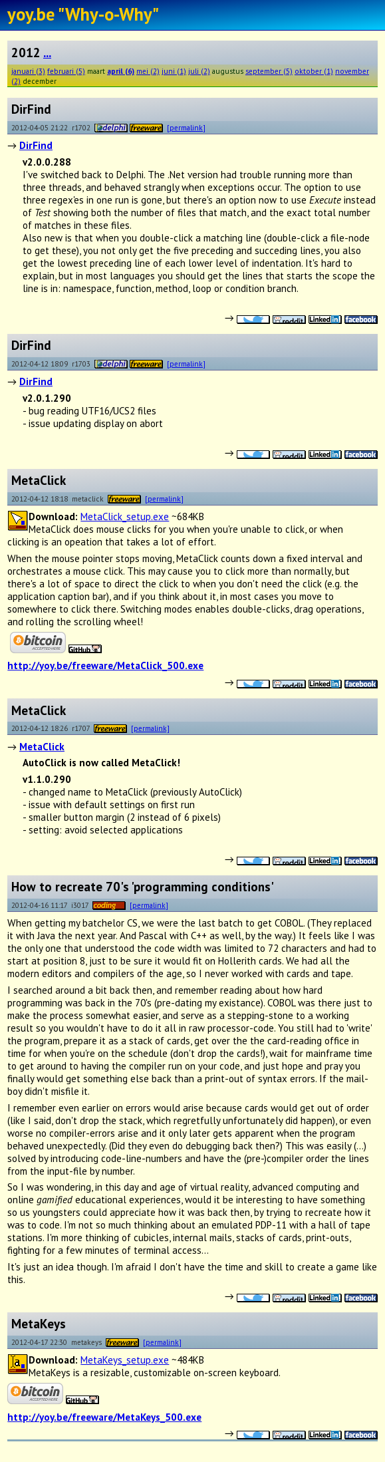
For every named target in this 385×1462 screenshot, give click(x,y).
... (47, 53)
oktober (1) (314, 71)
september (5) (269, 71)
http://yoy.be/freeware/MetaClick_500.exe (105, 665)
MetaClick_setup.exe (124, 516)
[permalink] (186, 127)
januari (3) (28, 71)
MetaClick (41, 746)
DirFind (36, 145)
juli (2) (199, 71)
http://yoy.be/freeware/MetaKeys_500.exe (104, 1417)
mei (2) (148, 71)
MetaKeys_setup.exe (124, 1360)
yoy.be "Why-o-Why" (83, 14)
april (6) (120, 71)
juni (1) (174, 71)
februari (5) (66, 71)
